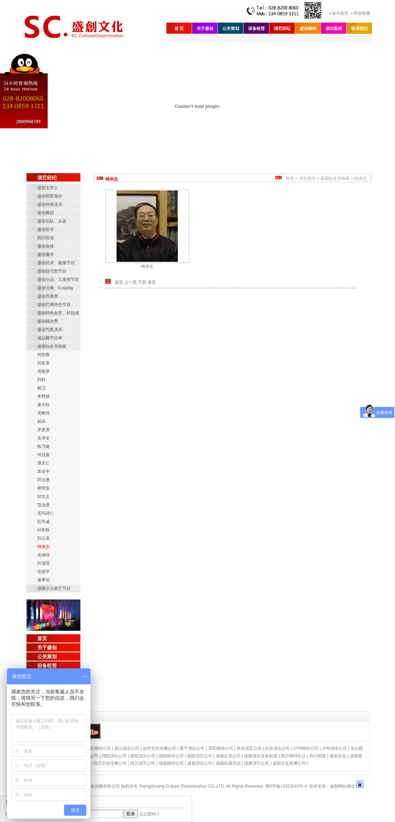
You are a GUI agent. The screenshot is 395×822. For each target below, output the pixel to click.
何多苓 (43, 363)
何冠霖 (43, 454)
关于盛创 (205, 28)
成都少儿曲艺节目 (54, 588)
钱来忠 (43, 546)
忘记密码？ (149, 814)
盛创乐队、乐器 (51, 221)
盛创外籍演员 (49, 204)
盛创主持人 (47, 187)
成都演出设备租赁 (260, 756)
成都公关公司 (228, 756)
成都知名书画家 (51, 346)
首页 (42, 638)
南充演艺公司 (249, 748)
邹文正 (43, 496)
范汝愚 (43, 504)
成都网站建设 (342, 786)
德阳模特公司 (171, 756)
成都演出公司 (199, 763)
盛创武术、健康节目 (56, 262)
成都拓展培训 (228, 763)
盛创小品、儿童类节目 (58, 279)
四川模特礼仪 (293, 756)
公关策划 (230, 28)
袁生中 (43, 471)
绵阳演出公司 (114, 756)
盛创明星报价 (49, 196)
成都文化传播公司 (289, 763)
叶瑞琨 (43, 563)
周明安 (43, 488)
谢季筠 (43, 580)
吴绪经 (43, 555)
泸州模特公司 (305, 748)
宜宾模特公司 (98, 748)
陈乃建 (43, 446)
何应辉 (43, 354)
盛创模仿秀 (47, 321)
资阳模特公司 (220, 748)
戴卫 (41, 388)
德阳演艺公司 (199, 756)
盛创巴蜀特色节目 (54, 304)
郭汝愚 (43, 479)
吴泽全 (43, 438)
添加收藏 (362, 13)
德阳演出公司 (142, 756)
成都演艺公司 (256, 763)
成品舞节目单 (49, 338)
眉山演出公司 (126, 748)
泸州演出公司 (334, 748)
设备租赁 (256, 28)
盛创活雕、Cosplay (55, 287)
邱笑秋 (43, 529)
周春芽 (43, 371)
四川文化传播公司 (110, 763)
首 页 (179, 28)
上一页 (130, 282)
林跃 (41, 421)
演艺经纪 (282, 28)
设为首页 (340, 13)
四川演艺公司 (142, 763)
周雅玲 (43, 413)
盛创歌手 (45, 229)
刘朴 (41, 379)
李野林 (43, 396)
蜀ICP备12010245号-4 (286, 786)
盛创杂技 (45, 246)
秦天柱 (43, 404)
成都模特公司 (171, 763)
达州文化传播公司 (159, 748)
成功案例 (333, 28)
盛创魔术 (45, 254)
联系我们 (359, 28)
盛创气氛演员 (49, 329)
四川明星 (317, 756)
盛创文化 (338, 756)
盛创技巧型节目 (51, 271)
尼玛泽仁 (45, 513)
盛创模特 (308, 28)
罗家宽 (43, 429)
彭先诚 (43, 521)
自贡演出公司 (277, 748)
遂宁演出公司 (192, 748)
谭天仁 (43, 463)
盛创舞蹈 (45, 212)
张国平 (43, 571)
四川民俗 (45, 237)
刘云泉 (43, 538)
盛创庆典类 (47, 296)
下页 (142, 282)
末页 (152, 282)
